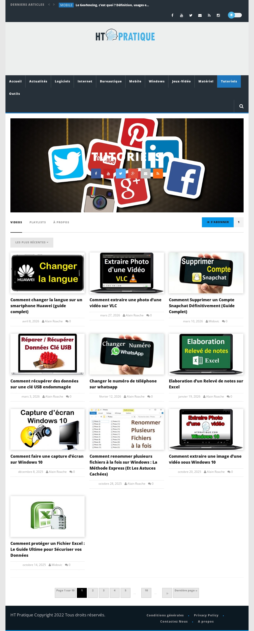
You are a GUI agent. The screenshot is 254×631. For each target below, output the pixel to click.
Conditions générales (165, 615)
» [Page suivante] (167, 593)
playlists (38, 222)
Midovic (214, 321)
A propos (206, 621)
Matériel (206, 81)
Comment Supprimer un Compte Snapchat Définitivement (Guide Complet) (202, 305)
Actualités (38, 81)
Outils (14, 94)
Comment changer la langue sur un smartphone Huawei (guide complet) (46, 305)
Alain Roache (54, 321)
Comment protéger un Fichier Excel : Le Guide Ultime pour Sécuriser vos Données (47, 549)
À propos (61, 222)
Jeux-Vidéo (181, 81)
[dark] (235, 15)
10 (146, 590)
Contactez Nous (174, 621)
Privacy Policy (206, 615)
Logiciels (62, 81)
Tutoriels (229, 81)
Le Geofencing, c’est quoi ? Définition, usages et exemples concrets (113, 5)
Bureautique (111, 81)
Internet (85, 81)
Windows (157, 81)
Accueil (15, 81)
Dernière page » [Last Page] (186, 590)
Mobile (66, 5)
